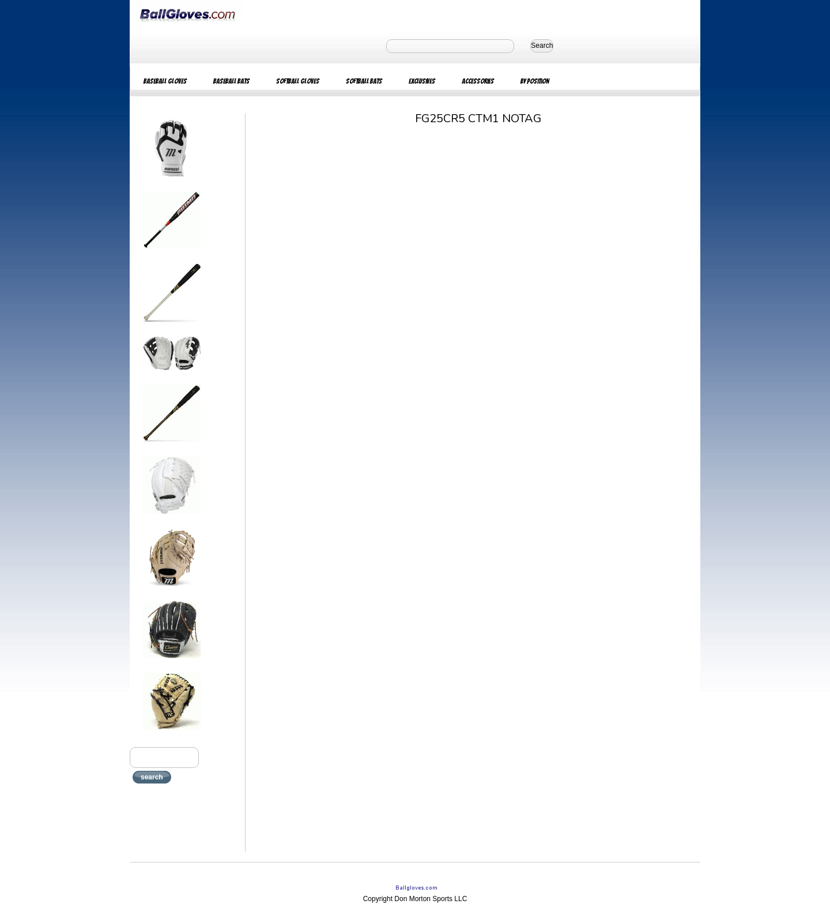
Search (542, 46)
